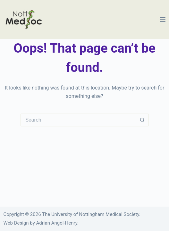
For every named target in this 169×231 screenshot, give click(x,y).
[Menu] (162, 19)
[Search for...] (78, 120)
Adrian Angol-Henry (56, 223)
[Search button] (142, 120)
